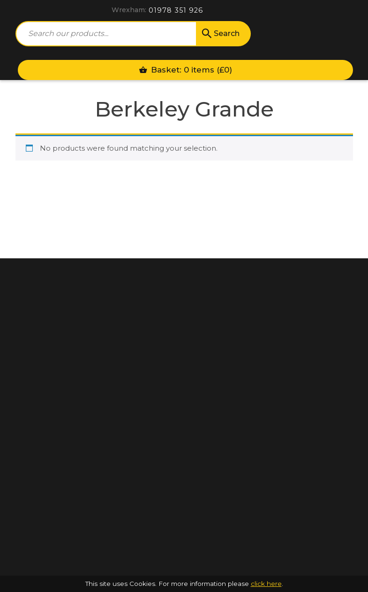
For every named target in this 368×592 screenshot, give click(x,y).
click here (266, 583)
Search (220, 33)
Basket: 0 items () (185, 69)
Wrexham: (129, 10)
